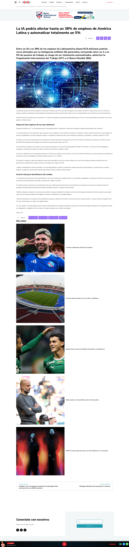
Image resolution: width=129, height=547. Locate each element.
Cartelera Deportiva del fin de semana (79, 247)
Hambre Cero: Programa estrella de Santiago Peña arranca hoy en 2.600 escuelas (38, 487)
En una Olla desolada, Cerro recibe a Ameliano (82, 298)
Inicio (17, 6)
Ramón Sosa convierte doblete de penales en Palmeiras (85, 349)
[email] (90, 521)
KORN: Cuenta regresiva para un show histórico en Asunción (87, 451)
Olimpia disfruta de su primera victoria (94, 486)
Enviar (89, 526)
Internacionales (31, 6)
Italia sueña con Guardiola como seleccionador (82, 400)
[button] (19, 2)
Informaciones (23, 6)
